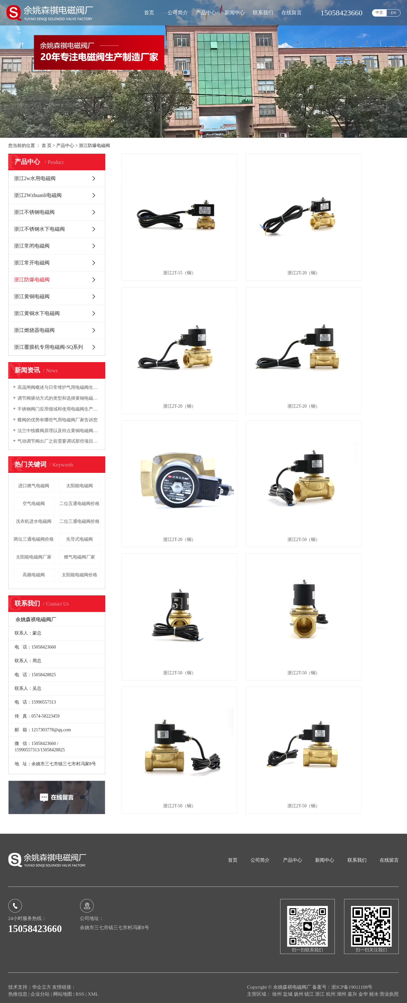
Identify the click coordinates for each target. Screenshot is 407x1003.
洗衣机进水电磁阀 (34, 521)
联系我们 (263, 12)
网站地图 (63, 988)
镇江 (309, 988)
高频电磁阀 (34, 574)
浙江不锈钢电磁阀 (34, 212)
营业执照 (389, 988)
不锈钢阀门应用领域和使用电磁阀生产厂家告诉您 (58, 409)
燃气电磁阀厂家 (79, 557)
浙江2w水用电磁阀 (35, 178)
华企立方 (41, 981)
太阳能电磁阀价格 (79, 574)
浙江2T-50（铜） (355, 348)
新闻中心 (234, 12)
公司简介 (178, 12)
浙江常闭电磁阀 (32, 246)
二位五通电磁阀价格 (79, 503)
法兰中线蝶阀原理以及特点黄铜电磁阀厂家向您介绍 (58, 430)
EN (393, 13)
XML (93, 988)
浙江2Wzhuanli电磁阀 (38, 195)
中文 (379, 12)
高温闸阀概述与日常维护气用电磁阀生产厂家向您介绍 (58, 387)
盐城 (288, 988)
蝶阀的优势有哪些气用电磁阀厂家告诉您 (57, 419)
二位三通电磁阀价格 (79, 521)
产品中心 (206, 12)
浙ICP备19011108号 (351, 981)
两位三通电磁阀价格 (34, 539)
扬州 (299, 988)
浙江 (320, 988)
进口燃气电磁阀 (33, 485)
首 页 (47, 145)
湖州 (342, 988)
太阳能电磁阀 (79, 485)
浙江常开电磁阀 (32, 262)
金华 (363, 988)
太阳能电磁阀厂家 (34, 557)
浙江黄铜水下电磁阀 (37, 313)
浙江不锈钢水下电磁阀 (39, 229)
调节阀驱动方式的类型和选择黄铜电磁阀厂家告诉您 (58, 398)
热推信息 (17, 988)
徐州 (277, 988)
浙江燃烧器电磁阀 (34, 330)
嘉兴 (353, 988)
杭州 (331, 988)
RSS (80, 988)
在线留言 (291, 12)
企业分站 (40, 988)
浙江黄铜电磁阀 (32, 296)
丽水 (374, 988)
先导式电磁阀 (79, 539)
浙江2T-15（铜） (164, 244)
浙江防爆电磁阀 (94, 145)
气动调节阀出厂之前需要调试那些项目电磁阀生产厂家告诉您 (58, 441)
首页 (149, 12)
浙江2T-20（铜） (260, 244)
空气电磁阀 (34, 503)
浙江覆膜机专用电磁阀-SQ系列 (48, 347)
